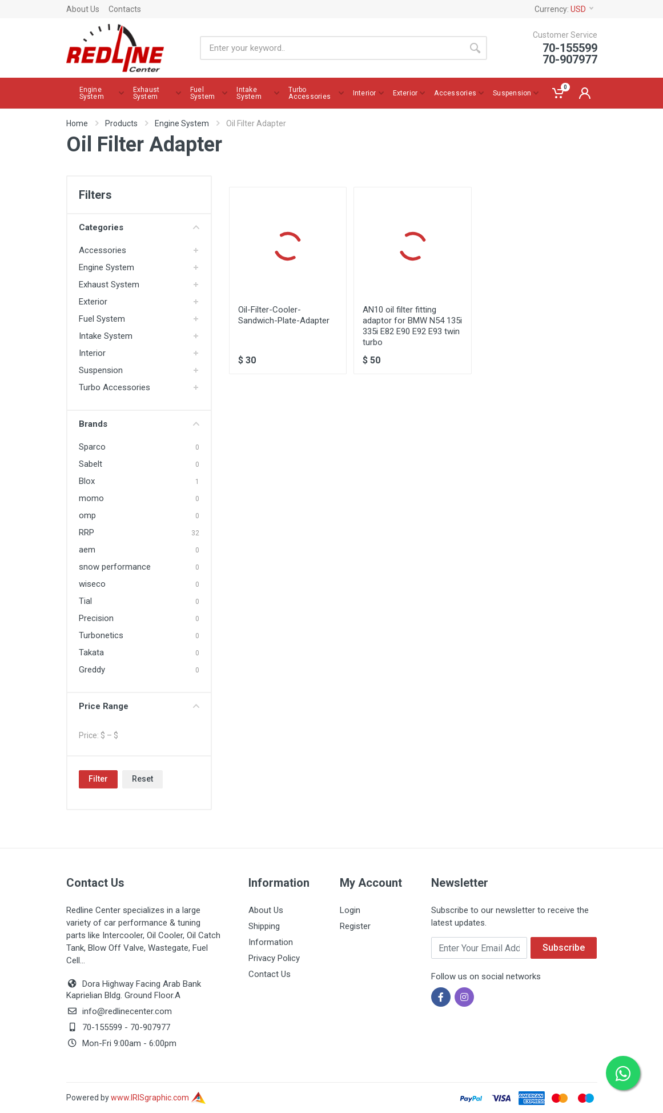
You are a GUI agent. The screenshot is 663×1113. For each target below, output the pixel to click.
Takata (91, 652)
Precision (96, 618)
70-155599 (102, 1027)
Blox (87, 481)
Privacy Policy (274, 958)
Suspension (101, 370)
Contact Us (269, 974)
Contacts (125, 9)
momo (91, 498)
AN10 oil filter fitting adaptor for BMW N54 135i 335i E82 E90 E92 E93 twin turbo (412, 326)
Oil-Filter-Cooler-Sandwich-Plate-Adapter (284, 315)
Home (77, 123)
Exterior (93, 302)
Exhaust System (109, 284)
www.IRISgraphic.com (158, 1097)
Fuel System (102, 319)
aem (87, 550)
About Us (82, 9)
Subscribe (564, 947)
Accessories (102, 250)
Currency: (564, 9)
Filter (98, 778)
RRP (86, 532)
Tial (85, 601)
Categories (139, 227)
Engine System (182, 123)
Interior (92, 353)
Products (121, 123)
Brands (139, 424)
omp (87, 515)
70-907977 (150, 1027)
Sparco (92, 447)
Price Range (139, 706)
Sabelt (90, 464)
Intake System (105, 336)
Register (355, 926)
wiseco (92, 584)
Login (350, 910)
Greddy (92, 669)
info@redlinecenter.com (127, 1011)
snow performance (115, 567)
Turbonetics (101, 635)
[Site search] (331, 48)
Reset (142, 778)
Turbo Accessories (114, 387)
